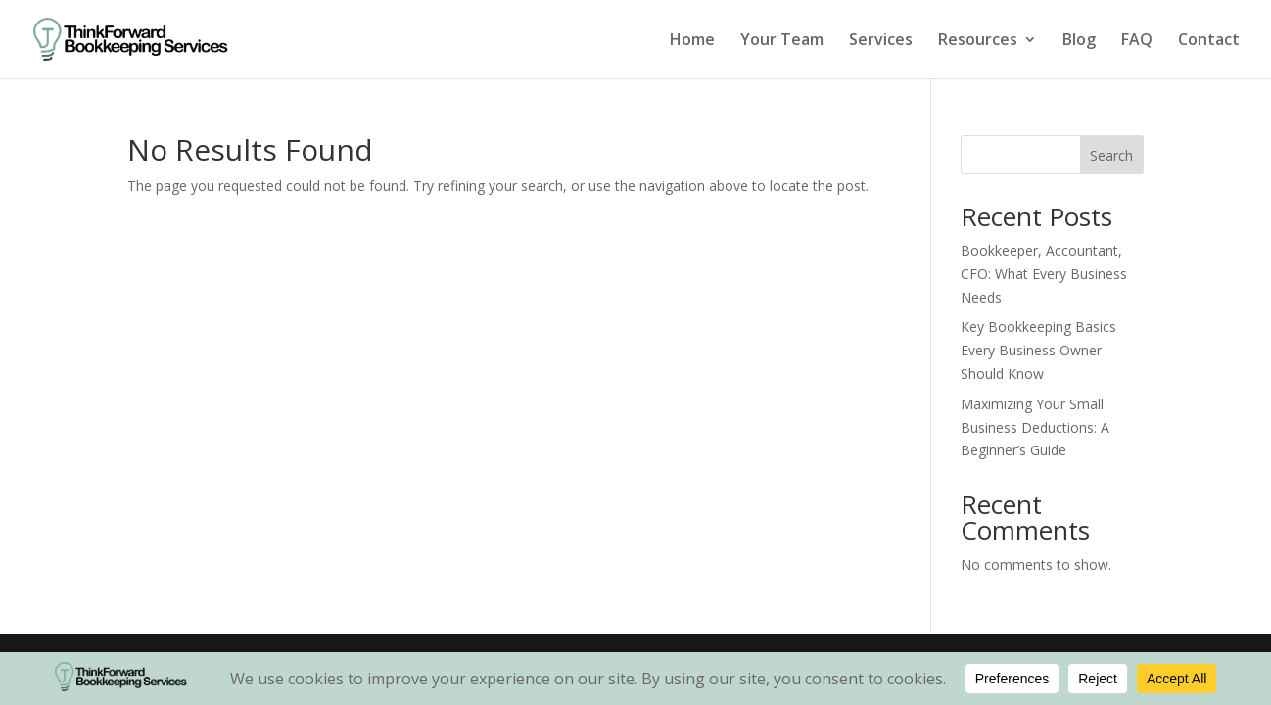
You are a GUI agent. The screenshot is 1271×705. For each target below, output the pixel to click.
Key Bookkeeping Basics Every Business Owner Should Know (1038, 350)
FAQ (1137, 41)
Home (692, 41)
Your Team (782, 41)
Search (1111, 155)
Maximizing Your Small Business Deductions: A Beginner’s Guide (1035, 427)
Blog (1079, 41)
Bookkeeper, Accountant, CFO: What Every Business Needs (1044, 273)
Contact (1209, 41)
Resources (977, 41)
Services (881, 41)
